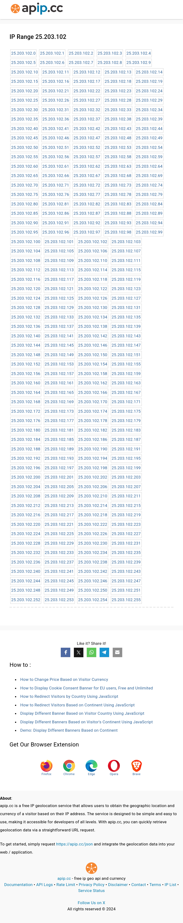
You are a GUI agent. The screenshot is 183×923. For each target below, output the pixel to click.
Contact (138, 884)
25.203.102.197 (59, 467)
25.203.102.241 (59, 571)
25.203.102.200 (25, 477)
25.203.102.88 (118, 213)
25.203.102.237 (59, 562)
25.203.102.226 (92, 533)
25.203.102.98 (118, 232)
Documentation (18, 884)
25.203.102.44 (149, 128)
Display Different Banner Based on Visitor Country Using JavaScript (82, 713)
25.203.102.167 (126, 392)
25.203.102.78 (118, 194)
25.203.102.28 (118, 100)
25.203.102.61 (55, 166)
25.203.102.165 (59, 392)
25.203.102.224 (25, 533)
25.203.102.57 (86, 156)
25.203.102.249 (59, 590)
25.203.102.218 (92, 514)
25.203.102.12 (86, 72)
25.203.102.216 (25, 514)
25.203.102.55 (24, 156)
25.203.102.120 (25, 288)
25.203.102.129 (59, 307)
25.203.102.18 (118, 81)
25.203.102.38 (118, 119)
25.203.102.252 (25, 599)
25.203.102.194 (92, 458)
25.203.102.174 (92, 411)
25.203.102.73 (118, 185)
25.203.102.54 (149, 147)
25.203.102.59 (149, 156)
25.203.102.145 (59, 345)
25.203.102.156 (25, 373)
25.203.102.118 (92, 279)
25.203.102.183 (126, 430)
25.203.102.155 (126, 364)
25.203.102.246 (92, 581)
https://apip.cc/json (74, 844)
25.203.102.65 (24, 175)
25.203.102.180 (25, 430)
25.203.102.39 (149, 119)
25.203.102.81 (55, 204)
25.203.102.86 (55, 213)
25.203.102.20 (24, 91)
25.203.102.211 (126, 496)
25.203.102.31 (55, 109)
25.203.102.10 (24, 72)
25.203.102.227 (126, 533)
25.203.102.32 (86, 109)
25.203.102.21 (55, 91)
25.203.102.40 (24, 128)
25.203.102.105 (59, 251)
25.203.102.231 (126, 543)
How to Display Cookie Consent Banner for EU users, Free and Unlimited (86, 688)
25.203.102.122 (92, 288)
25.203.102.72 (86, 185)
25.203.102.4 (139, 53)
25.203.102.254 (92, 599)
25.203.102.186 (92, 439)
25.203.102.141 (59, 336)
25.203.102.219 (126, 514)
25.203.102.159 (126, 373)
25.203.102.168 (25, 401)
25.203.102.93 (118, 222)
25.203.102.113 (59, 269)
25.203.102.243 (126, 571)
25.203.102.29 (149, 100)
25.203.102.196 (25, 467)
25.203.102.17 (86, 81)
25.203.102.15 (24, 81)
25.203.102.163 (126, 383)
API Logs (44, 884)
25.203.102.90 (24, 222)
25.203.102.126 (92, 298)
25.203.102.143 (126, 336)
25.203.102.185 (59, 439)
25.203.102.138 (92, 326)
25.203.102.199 (126, 467)
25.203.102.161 (59, 383)
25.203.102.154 (92, 364)
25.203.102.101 (59, 241)
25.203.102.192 (25, 458)
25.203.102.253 (59, 599)
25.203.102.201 (59, 477)
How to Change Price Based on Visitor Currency (64, 679)
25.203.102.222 (92, 524)
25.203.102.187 (126, 439)
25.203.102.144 (25, 345)
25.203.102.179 (126, 420)
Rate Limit (65, 884)
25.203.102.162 (92, 383)
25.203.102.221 (59, 524)
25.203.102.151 (126, 354)
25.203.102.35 (24, 119)
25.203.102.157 (59, 373)
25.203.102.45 (24, 138)
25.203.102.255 (126, 599)
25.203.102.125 (59, 298)
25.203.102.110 (92, 260)
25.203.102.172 (25, 411)
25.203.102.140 (25, 336)
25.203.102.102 (92, 241)
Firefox (46, 768)
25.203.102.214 (92, 505)
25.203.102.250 (92, 590)
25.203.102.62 (86, 166)
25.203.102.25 (24, 100)
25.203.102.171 (126, 401)
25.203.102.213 (59, 505)
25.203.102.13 (118, 72)
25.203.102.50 (24, 147)
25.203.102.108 (25, 260)
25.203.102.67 (86, 175)
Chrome (69, 768)
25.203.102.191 (126, 449)
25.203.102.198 (92, 467)
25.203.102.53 (118, 147)
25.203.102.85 (24, 213)
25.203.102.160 (25, 383)
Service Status (91, 890)
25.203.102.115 (126, 269)
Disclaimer (118, 884)
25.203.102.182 (92, 430)
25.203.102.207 (126, 486)
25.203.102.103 (126, 241)
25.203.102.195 (126, 458)
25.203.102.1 (52, 53)
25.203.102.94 (149, 222)
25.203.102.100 (25, 241)
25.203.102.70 (24, 185)
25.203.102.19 (149, 81)
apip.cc (64, 878)
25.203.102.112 (25, 269)
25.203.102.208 (25, 496)
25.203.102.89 (149, 213)
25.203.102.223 (126, 524)
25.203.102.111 (126, 260)
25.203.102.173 (59, 411)
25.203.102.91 (55, 222)
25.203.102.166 (92, 392)
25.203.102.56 (55, 156)
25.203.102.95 (24, 232)
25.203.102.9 (139, 62)
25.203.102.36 (55, 119)
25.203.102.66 (55, 175)
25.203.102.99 (149, 232)
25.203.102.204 (25, 486)
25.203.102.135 (126, 317)
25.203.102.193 (59, 458)
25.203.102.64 (149, 166)
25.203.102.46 (55, 138)
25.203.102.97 (86, 232)
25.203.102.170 (92, 401)
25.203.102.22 (86, 91)
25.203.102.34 (149, 109)
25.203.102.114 (92, 269)
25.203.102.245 (59, 581)
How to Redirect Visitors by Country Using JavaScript (69, 696)
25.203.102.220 (25, 524)
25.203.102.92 (86, 222)
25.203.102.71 (55, 185)
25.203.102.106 (92, 251)
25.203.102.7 (81, 62)
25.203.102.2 (81, 53)
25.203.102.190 (92, 449)
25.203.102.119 (126, 279)
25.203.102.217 (59, 514)
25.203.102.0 (23, 53)
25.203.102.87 (86, 213)
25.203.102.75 (24, 194)
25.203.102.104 (25, 251)
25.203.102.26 (55, 100)
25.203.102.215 (126, 505)
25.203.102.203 (126, 477)
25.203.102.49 (149, 138)
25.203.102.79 (149, 194)
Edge (91, 768)
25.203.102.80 (24, 204)
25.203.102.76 (55, 194)
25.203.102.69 (149, 175)
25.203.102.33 (118, 109)
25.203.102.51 (55, 147)
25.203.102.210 (92, 496)
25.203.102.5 (23, 62)
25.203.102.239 (126, 562)
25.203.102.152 (25, 364)
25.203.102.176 (25, 420)
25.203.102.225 (59, 533)
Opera (114, 768)
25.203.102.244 (25, 581)
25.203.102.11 (55, 72)
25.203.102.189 (59, 449)
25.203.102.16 (55, 81)
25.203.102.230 (92, 543)
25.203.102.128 (25, 307)
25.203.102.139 (126, 326)
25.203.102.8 (110, 62)
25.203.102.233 (59, 552)
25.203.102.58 (118, 156)
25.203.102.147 (126, 345)
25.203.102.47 (86, 138)
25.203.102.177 (59, 420)
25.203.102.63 (118, 166)
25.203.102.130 (92, 307)
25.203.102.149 (59, 354)
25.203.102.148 (25, 354)
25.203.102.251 (126, 590)
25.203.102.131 (126, 307)
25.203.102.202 (92, 477)
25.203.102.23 (118, 91)
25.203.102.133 (59, 317)
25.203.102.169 (59, 401)
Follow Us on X (91, 902)
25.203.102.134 (92, 317)
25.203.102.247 (126, 581)
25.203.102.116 (25, 279)
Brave (136, 768)
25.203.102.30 (24, 109)
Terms (155, 884)
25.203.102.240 (25, 571)
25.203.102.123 (126, 288)
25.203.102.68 (118, 175)
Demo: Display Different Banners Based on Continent (69, 730)
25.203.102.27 (86, 100)
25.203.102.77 (86, 194)
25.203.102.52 (86, 147)
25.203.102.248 (25, 590)
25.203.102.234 (92, 552)
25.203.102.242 (92, 571)
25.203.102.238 (92, 562)
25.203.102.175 (126, 411)
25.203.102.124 (25, 298)
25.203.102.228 (25, 543)
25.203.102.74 (149, 185)
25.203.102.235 (126, 552)
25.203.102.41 (55, 128)
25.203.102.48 (118, 138)
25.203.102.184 (25, 439)
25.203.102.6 (52, 62)
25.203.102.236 (25, 562)
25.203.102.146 (92, 345)
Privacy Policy (92, 884)
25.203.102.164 (25, 392)
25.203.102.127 (126, 298)
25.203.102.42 (86, 128)
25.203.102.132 (25, 317)
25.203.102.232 (25, 552)
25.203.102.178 (92, 420)
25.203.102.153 (59, 364)
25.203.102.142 (92, 336)
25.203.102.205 (59, 486)
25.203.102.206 (92, 486)
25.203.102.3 (110, 53)
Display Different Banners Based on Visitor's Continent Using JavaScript (86, 722)
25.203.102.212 (25, 505)
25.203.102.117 (59, 279)
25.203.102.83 (118, 204)
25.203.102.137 (59, 326)
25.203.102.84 (149, 204)
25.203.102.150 (92, 354)
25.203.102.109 (59, 260)
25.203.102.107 (126, 251)
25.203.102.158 (92, 373)
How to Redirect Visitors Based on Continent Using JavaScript (77, 705)
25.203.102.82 (86, 204)
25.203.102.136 (25, 326)
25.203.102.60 (24, 166)
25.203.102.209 (59, 496)
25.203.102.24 (149, 91)
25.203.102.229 (59, 543)
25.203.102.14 (149, 72)
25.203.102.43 (118, 128)
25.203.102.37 (86, 119)
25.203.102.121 (59, 288)
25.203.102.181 (59, 430)
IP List (170, 884)
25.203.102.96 (55, 232)
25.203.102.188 (25, 449)
